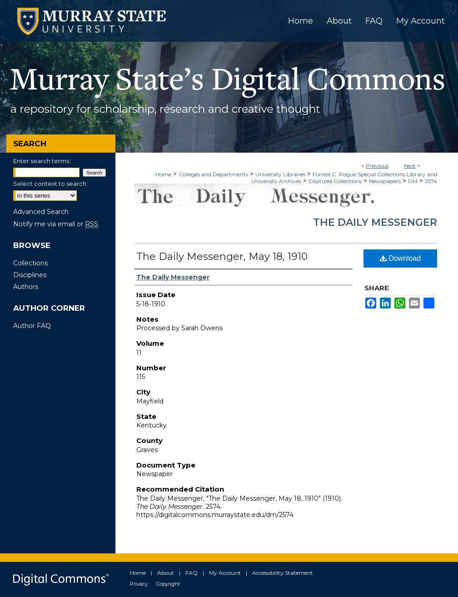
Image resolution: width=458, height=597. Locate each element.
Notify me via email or (55, 224)
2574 (431, 181)
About (165, 572)
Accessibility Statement (282, 572)
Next (410, 165)
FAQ (191, 572)
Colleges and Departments (213, 174)
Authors (25, 287)
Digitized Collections (335, 181)
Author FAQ (32, 326)
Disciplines (29, 275)
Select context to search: (50, 183)
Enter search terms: (41, 160)
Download (400, 258)
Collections (30, 263)
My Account (225, 572)
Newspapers (385, 181)
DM (413, 181)
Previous (377, 165)
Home (163, 174)
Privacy (139, 584)
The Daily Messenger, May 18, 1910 (222, 256)
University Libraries (280, 174)
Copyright (168, 584)
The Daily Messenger (375, 222)
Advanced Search (41, 212)
